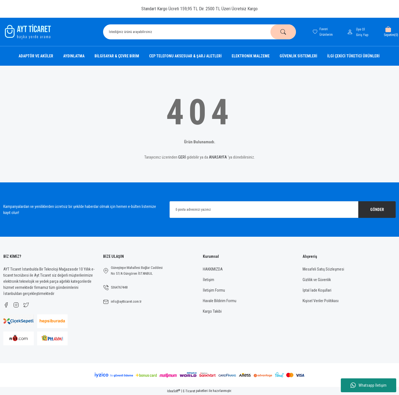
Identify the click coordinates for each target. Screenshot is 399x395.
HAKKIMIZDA (213, 269)
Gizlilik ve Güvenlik (317, 279)
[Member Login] (351, 32)
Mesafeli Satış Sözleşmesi (323, 269)
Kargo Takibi (212, 311)
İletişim (208, 279)
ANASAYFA (218, 157)
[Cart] (388, 32)
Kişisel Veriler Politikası (321, 301)
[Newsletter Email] (283, 209)
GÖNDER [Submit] (377, 209)
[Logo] (27, 31)
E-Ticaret (189, 391)
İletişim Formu (214, 290)
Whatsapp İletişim (369, 385)
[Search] (199, 31)
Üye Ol (360, 29)
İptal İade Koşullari (317, 290)
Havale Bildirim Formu (219, 301)
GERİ (182, 157)
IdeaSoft (173, 391)
